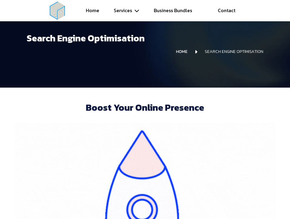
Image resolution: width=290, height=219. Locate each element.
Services (123, 10)
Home (92, 10)
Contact (226, 10)
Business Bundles (173, 10)
